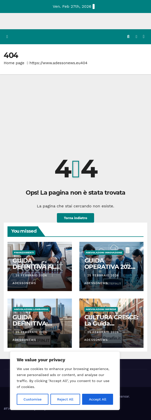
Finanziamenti (24, 252)
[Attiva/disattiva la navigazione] (143, 37)
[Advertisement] (75, 112)
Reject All (65, 399)
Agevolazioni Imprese (101, 309)
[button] (128, 36)
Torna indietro (75, 218)
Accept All (97, 399)
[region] (65, 381)
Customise (32, 399)
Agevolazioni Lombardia (31, 309)
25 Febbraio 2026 (31, 275)
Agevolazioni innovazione (104, 252)
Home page (14, 63)
